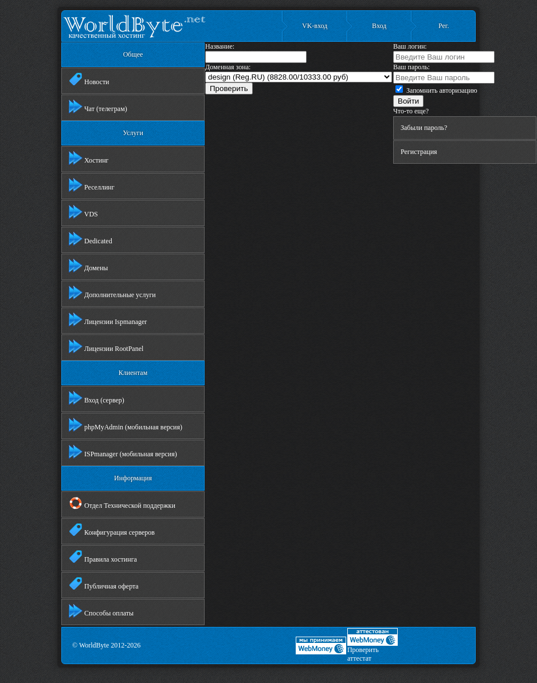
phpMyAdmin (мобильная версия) (125, 425)
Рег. (443, 26)
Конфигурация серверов (112, 530)
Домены (88, 266)
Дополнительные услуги (112, 292)
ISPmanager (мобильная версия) (123, 452)
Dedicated (90, 239)
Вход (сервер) (96, 398)
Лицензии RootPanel (106, 346)
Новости (89, 79)
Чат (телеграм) (98, 106)
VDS (83, 212)
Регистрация (419, 152)
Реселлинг (92, 185)
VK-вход (314, 26)
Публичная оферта (104, 584)
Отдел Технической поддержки (122, 503)
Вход (379, 26)
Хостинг (89, 158)
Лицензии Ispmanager (108, 319)
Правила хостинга (103, 557)
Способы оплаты (101, 611)
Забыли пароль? (424, 128)
